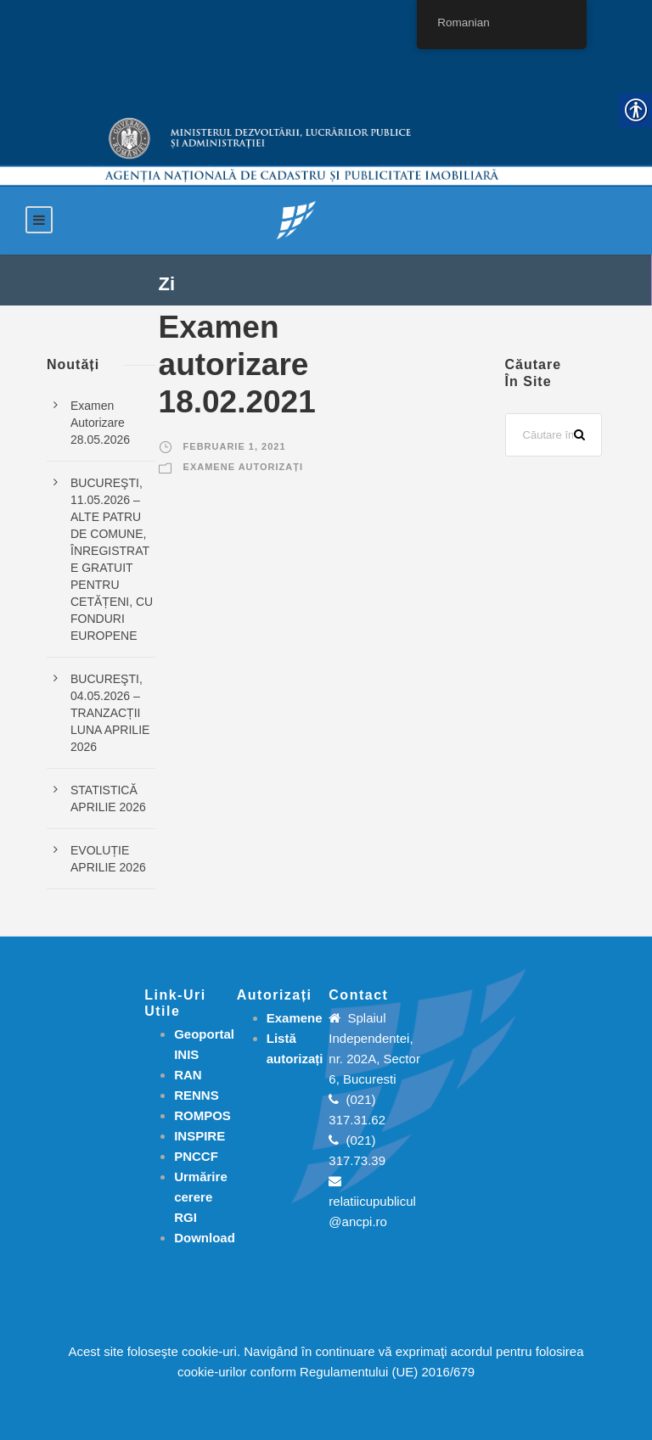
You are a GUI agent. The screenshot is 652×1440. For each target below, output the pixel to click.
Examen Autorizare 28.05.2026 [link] (100, 422)
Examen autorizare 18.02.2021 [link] (237, 365)
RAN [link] (188, 1074)
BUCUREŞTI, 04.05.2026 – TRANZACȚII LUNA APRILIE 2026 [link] (109, 713)
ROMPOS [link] (202, 1115)
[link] (296, 219)
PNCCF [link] (196, 1156)
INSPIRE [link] (199, 1136)
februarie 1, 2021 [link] (234, 446)
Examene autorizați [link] (243, 467)
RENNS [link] (196, 1095)
